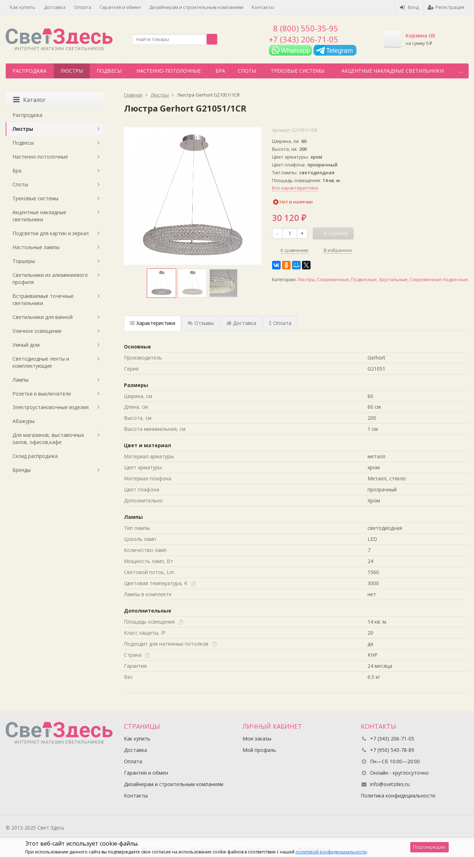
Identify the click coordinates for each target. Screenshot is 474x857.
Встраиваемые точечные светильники (43, 299)
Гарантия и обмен (120, 7)
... (461, 70)
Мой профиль (259, 750)
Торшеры (23, 261)
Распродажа (29, 70)
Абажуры (23, 421)
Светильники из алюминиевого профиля (50, 278)
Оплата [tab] (280, 323)
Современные (333, 280)
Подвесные (364, 280)
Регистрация (446, 7)
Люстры (72, 70)
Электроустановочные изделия (50, 407)
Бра (220, 70)
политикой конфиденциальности (331, 852)
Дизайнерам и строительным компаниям (196, 7)
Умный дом (26, 344)
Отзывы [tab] (201, 323)
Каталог (29, 100)
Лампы (20, 379)
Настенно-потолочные (168, 70)
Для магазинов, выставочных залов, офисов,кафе (48, 438)
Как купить (22, 7)
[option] (161, 283)
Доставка (55, 7)
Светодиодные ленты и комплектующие (40, 362)
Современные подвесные (439, 280)
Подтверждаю (429, 847)
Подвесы (109, 70)
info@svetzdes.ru (390, 784)
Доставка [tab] (241, 323)
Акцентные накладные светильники (393, 70)
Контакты (263, 7)
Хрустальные (393, 280)
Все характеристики (295, 188)
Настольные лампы (35, 247)
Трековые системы (297, 70)
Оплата (82, 7)
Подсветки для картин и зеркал (50, 233)
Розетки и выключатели (41, 393)
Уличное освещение (37, 330)
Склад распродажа (35, 456)
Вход (409, 7)
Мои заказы (257, 738)
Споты (247, 70)
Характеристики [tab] (152, 323)
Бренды (21, 469)
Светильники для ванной (42, 317)
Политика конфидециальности (398, 795)
